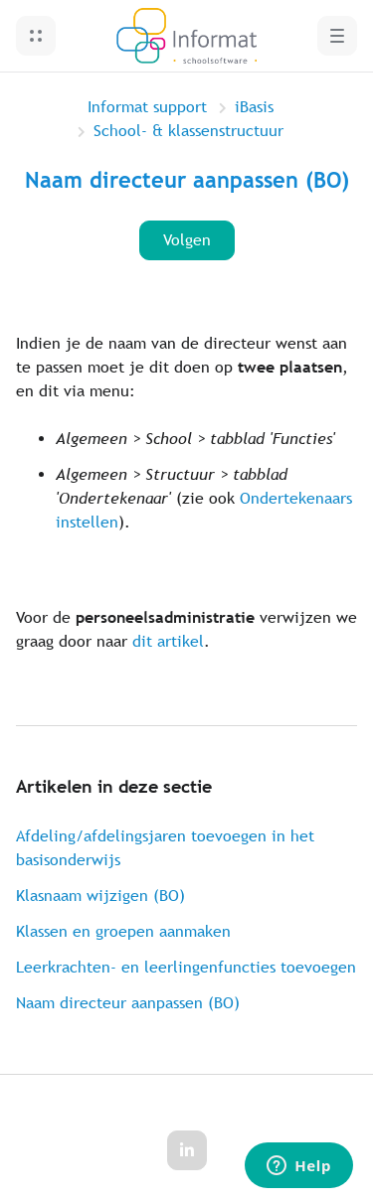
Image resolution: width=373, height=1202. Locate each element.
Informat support (147, 106)
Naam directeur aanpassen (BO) (128, 1002)
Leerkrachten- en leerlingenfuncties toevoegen (186, 967)
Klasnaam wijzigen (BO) (100, 895)
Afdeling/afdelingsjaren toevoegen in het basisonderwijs (165, 847)
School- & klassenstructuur (188, 130)
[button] (36, 36)
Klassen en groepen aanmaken (123, 931)
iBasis (254, 106)
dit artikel (168, 641)
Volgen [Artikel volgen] (187, 239)
